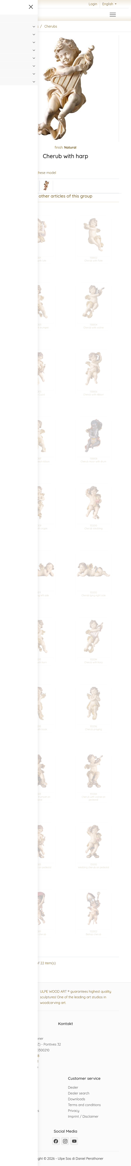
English (108, 4)
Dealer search (78, 1093)
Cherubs (50, 26)
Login (93, 4)
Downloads (76, 1099)
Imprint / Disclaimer (83, 1116)
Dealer (73, 1087)
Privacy (73, 1110)
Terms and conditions (84, 1105)
